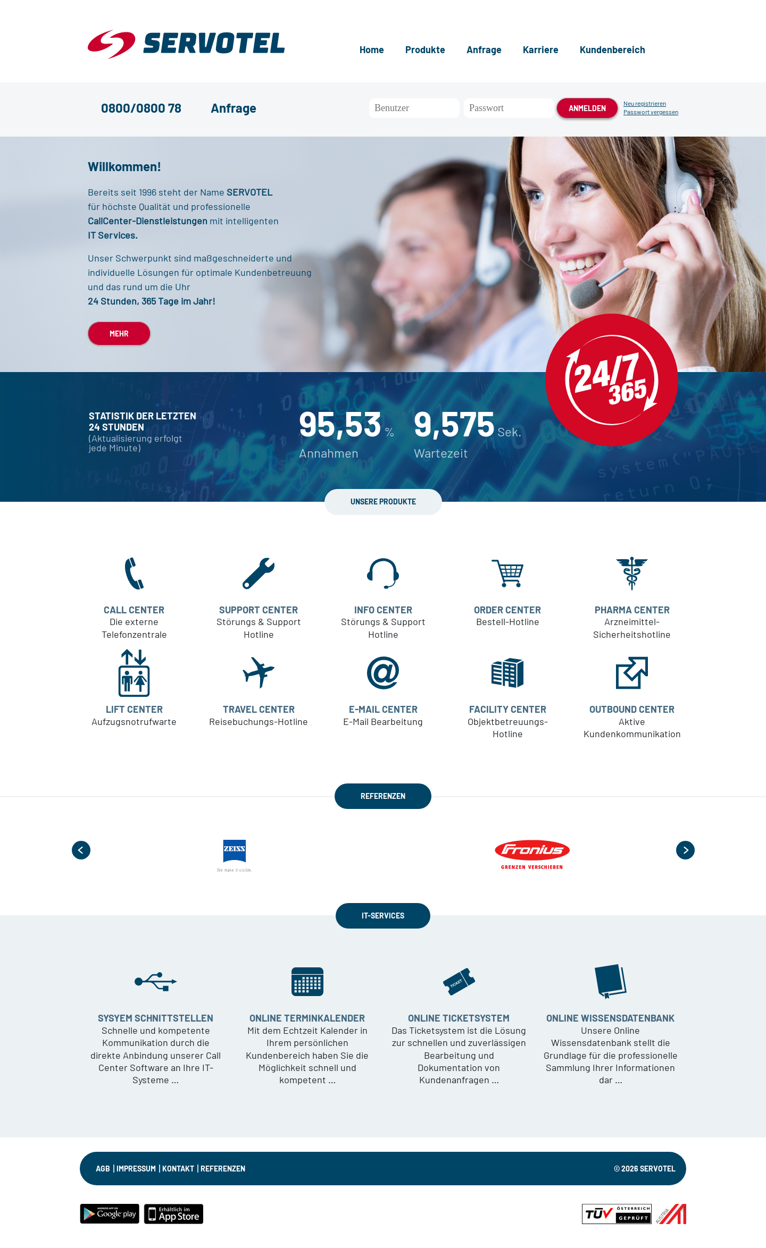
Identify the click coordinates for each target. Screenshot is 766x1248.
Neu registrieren (644, 103)
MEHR (119, 333)
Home (372, 49)
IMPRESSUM (136, 1168)
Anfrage (484, 49)
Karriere (541, 49)
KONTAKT (178, 1168)
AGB (103, 1168)
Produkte (425, 49)
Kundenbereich (612, 49)
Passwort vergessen (650, 111)
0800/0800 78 (141, 107)
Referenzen (223, 1168)
